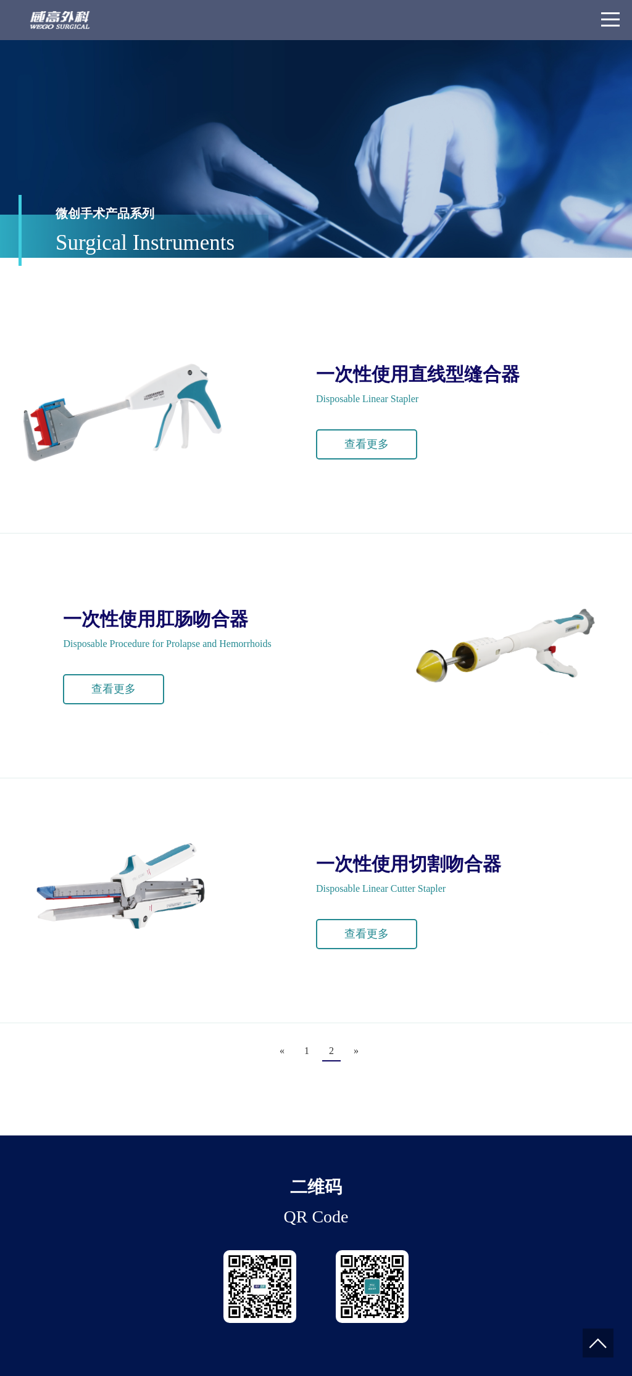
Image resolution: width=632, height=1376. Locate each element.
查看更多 (366, 444)
